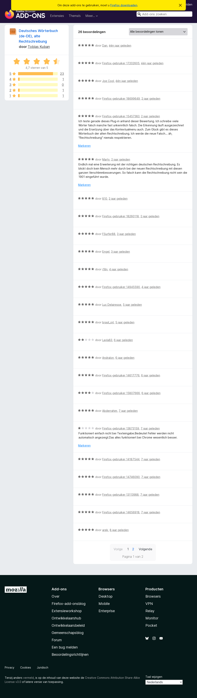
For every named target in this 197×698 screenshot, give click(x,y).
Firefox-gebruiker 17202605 (121, 63)
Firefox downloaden (123, 5)
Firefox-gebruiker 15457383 (121, 116)
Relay (149, 611)
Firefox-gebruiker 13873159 (120, 428)
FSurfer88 (108, 234)
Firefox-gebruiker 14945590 (121, 287)
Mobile (104, 604)
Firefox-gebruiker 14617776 (121, 375)
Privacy (9, 667)
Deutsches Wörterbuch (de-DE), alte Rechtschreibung (38, 36)
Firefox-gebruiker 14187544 (121, 459)
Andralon (108, 357)
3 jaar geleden (126, 234)
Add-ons (59, 589)
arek (105, 530)
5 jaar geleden (132, 304)
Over (55, 596)
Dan (104, 45)
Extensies (57, 16)
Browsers (153, 596)
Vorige (118, 549)
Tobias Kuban (39, 47)
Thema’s (75, 16)
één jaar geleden (120, 45)
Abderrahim (109, 410)
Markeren (84, 145)
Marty (106, 159)
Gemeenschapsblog (68, 633)
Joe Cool (108, 81)
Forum (57, 640)
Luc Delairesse (111, 304)
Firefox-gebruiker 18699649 (121, 98)
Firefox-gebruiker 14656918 (121, 512)
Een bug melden (65, 647)
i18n (105, 269)
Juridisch (42, 667)
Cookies (25, 667)
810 (104, 198)
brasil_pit (108, 322)
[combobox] (164, 14)
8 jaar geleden (119, 530)
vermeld (28, 677)
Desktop (105, 596)
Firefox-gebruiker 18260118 (120, 216)
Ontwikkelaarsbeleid (68, 625)
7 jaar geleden (128, 410)
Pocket (151, 625)
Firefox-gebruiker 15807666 (121, 393)
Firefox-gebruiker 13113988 (120, 494)
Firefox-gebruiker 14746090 (121, 477)
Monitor (151, 618)
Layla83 (107, 340)
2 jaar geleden (150, 98)
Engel (105, 251)
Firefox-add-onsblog (69, 604)
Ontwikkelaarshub (66, 618)
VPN (149, 604)
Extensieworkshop (67, 611)
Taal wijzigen (153, 676)
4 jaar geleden (118, 269)
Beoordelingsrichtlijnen (70, 654)
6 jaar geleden (123, 340)
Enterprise (106, 611)
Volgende (145, 549)
